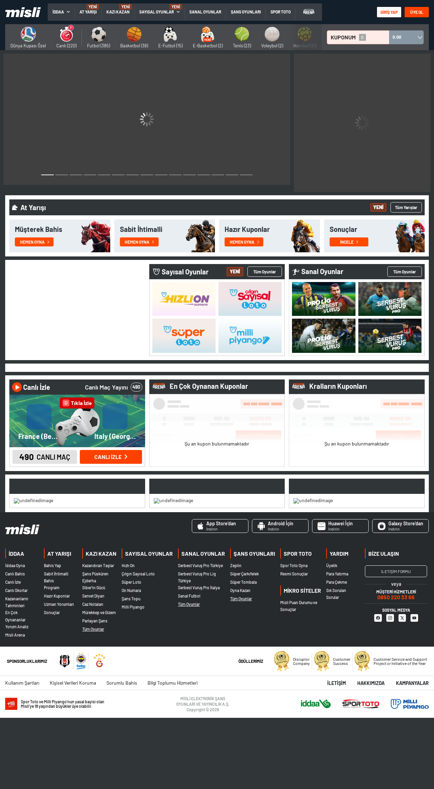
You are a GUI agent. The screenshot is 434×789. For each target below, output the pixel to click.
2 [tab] (259, 402)
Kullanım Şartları (22, 754)
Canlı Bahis (15, 645)
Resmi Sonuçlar (294, 645)
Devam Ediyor (249, 466)
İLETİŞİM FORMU (396, 642)
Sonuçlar (52, 684)
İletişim (336, 754)
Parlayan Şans (94, 692)
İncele (349, 233)
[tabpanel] (217, 444)
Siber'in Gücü (93, 659)
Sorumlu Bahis (121, 754)
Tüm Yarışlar (406, 198)
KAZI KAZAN (118, 11)
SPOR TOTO (281, 11)
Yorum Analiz (16, 697)
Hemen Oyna (34, 233)
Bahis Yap (52, 637)
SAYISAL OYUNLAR (156, 11)
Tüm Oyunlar (404, 263)
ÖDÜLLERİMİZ (250, 732)
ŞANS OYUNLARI (246, 11)
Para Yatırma (337, 645)
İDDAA (16, 624)
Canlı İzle (13, 653)
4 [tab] (398, 402)
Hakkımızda (371, 754)
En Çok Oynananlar (15, 687)
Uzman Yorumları (59, 675)
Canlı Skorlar (16, 661)
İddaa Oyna (15, 637)
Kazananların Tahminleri (16, 673)
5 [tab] (412, 402)
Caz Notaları (92, 675)
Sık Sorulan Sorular (336, 665)
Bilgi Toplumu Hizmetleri (173, 754)
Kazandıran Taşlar (98, 637)
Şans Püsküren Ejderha (95, 649)
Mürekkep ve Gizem (99, 684)
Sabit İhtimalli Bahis (56, 649)
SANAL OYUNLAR (205, 11)
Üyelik (331, 637)
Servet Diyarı (93, 667)
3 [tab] (272, 402)
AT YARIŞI (88, 11)
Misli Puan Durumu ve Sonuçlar (298, 677)
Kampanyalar (412, 754)
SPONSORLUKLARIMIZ (27, 732)
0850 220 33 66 (396, 668)
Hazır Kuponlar (57, 667)
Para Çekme (336, 653)
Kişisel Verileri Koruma (73, 754)
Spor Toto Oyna (294, 637)
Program (51, 659)
